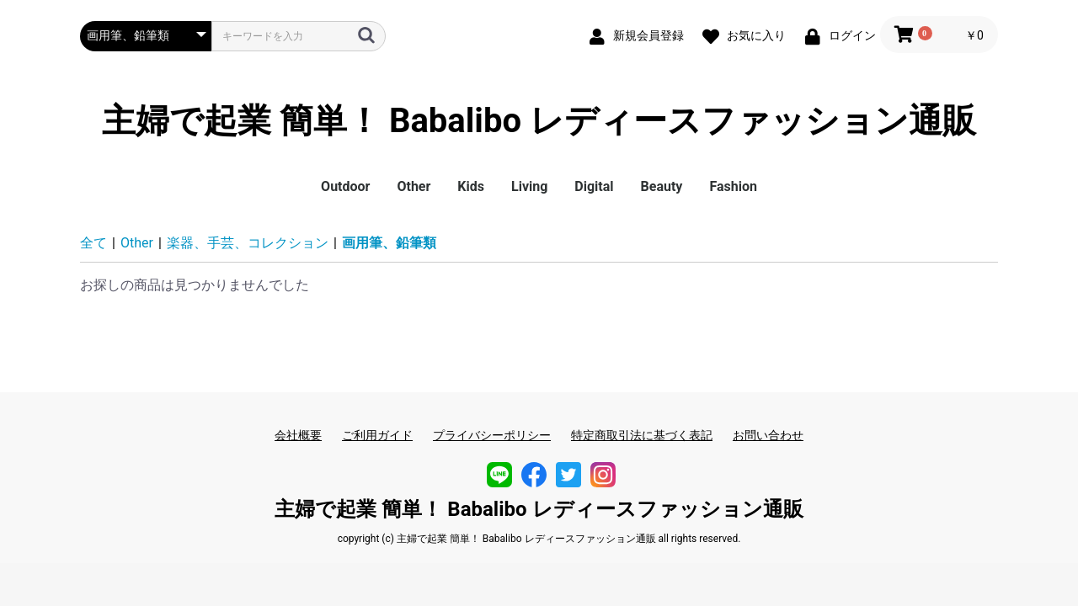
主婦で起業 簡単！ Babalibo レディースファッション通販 (539, 121)
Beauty (662, 186)
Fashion (733, 186)
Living (529, 186)
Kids (470, 186)
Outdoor (345, 186)
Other (413, 186)
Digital (593, 186)
